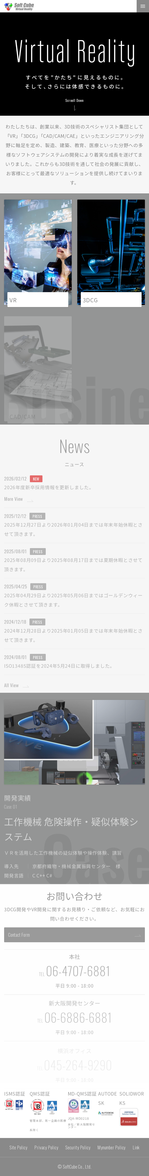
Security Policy (77, 1147)
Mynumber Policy (111, 1147)
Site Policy (18, 1147)
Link (136, 1147)
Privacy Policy (46, 1147)
